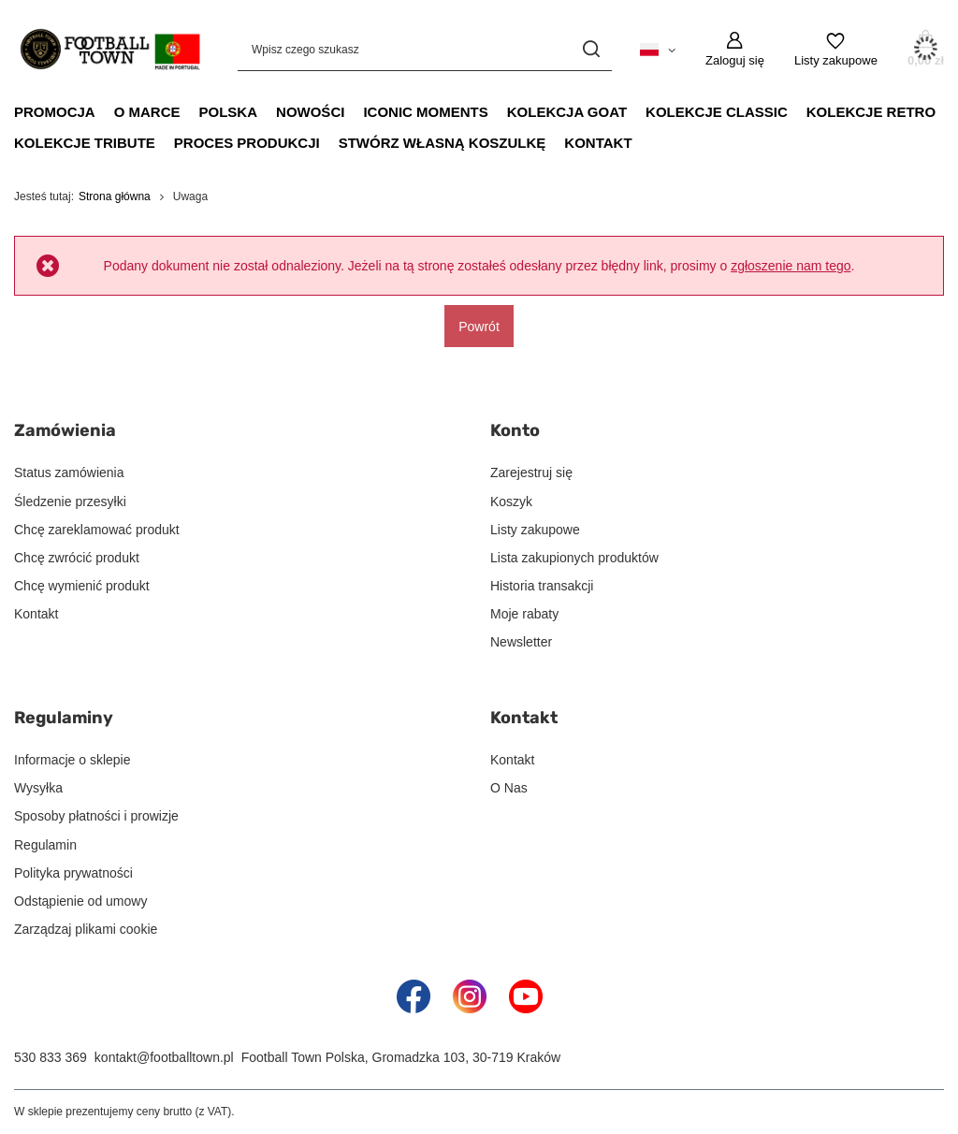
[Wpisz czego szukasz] (425, 49)
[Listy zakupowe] (836, 49)
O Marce (147, 112)
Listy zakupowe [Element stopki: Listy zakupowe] (535, 529)
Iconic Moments (425, 112)
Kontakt (597, 143)
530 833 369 (50, 1057)
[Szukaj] (591, 49)
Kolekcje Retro (871, 112)
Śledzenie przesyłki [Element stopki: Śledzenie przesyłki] (70, 501)
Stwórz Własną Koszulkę (442, 143)
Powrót (479, 325)
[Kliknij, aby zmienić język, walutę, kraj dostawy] (657, 48)
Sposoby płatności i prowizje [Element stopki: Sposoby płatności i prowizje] (96, 815)
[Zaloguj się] (734, 49)
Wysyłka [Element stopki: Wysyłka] (38, 787)
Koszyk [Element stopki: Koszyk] (511, 501)
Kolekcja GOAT (567, 112)
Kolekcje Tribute (84, 143)
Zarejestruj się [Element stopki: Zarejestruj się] (531, 472)
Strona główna (115, 196)
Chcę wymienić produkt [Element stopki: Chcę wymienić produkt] (82, 585)
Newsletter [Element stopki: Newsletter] (521, 641)
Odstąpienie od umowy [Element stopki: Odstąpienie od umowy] (80, 901)
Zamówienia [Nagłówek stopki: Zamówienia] (65, 430)
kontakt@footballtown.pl (164, 1057)
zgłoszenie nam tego (790, 265)
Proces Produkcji (247, 143)
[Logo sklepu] (107, 49)
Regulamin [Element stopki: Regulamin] (45, 844)
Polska (228, 112)
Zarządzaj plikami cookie (85, 929)
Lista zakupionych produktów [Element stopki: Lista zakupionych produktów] (574, 557)
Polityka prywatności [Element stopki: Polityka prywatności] (73, 872)
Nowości (310, 112)
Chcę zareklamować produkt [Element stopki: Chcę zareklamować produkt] (97, 529)
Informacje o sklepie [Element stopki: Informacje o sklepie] (72, 759)
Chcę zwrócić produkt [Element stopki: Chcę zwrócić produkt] (76, 557)
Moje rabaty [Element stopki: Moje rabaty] (524, 613)
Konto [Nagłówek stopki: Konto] (515, 430)
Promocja (54, 112)
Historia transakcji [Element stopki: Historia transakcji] (541, 585)
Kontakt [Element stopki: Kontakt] (36, 613)
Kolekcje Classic (717, 112)
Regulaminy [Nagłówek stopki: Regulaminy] (63, 717)
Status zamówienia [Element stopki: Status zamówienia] (69, 472)
